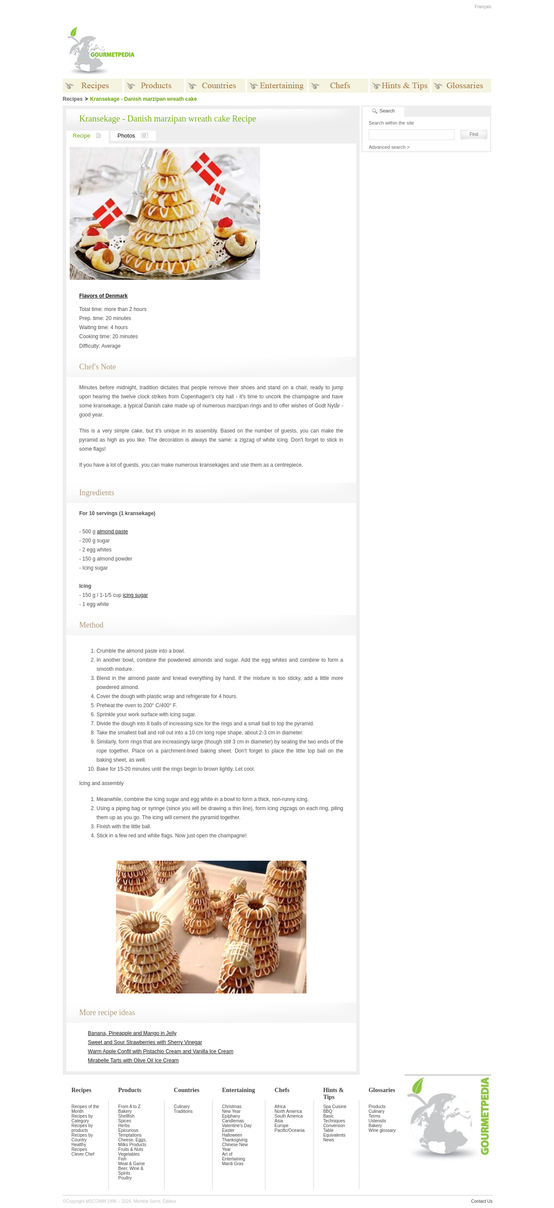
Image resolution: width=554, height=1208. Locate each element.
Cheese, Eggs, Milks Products (132, 1142)
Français (483, 6)
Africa (280, 1106)
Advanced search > (389, 147)
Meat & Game (131, 1163)
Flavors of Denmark (103, 296)
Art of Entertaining (233, 1156)
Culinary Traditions (183, 1109)
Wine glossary (382, 1130)
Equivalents (334, 1135)
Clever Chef (82, 1154)
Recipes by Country (82, 1137)
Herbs (124, 1125)
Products (129, 1090)
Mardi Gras (232, 1163)
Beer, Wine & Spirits (130, 1171)
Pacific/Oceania (289, 1130)
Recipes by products (82, 1128)
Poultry (125, 1178)
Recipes (81, 1090)
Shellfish (126, 1116)
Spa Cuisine (335, 1106)
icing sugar (135, 595)
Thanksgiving (235, 1140)
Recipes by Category (82, 1118)
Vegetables (129, 1154)
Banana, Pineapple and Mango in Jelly (132, 1033)
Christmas (232, 1106)
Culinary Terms (376, 1113)
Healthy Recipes (79, 1147)
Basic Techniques (334, 1118)
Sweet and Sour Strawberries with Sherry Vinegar (145, 1042)
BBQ (327, 1111)
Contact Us (482, 1201)
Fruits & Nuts (130, 1149)
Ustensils (377, 1120)
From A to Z (129, 1106)
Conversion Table (334, 1128)
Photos (136, 135)
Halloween (232, 1135)
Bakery (125, 1111)
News (328, 1140)
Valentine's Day (236, 1125)
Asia (278, 1120)
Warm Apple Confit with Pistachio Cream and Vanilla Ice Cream (160, 1051)
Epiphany (231, 1116)
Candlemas (233, 1120)
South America (288, 1116)
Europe (281, 1125)
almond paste (112, 532)
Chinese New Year (235, 1147)
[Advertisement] (331, 51)
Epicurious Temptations (130, 1133)
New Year (231, 1111)
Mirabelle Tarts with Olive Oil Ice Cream (133, 1060)
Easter (228, 1130)
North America (288, 1111)
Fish (122, 1159)
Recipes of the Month (85, 1109)
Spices (124, 1120)
